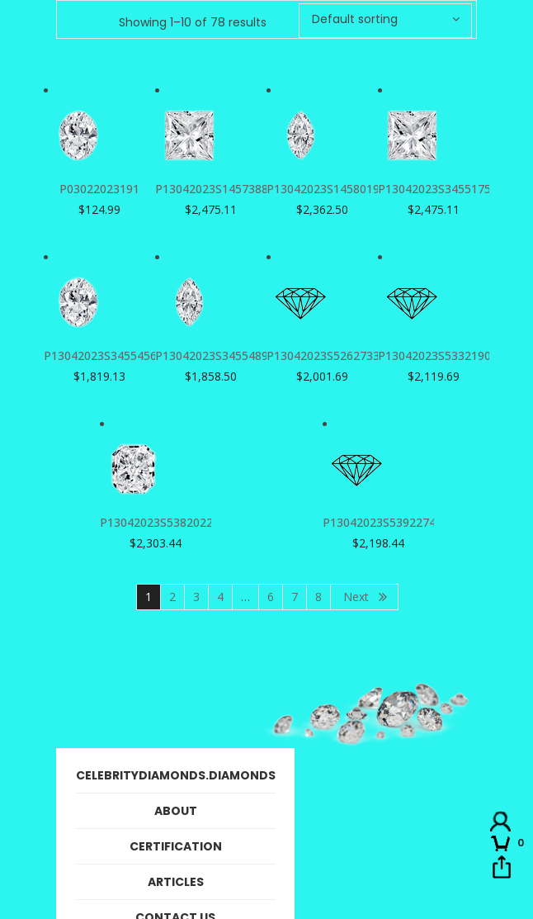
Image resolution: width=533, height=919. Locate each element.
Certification (176, 846)
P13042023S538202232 (163, 522)
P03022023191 (99, 189)
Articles (176, 882)
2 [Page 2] (172, 596)
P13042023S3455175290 (444, 189)
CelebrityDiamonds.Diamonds (176, 775)
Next (356, 596)
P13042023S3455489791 (221, 355)
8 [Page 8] (318, 596)
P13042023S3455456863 (110, 355)
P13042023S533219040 (441, 355)
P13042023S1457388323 (221, 189)
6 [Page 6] (270, 596)
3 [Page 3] (196, 596)
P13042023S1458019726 (332, 189)
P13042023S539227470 (386, 522)
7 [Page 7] (294, 596)
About (175, 811)
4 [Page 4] (220, 596)
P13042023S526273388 (329, 355)
